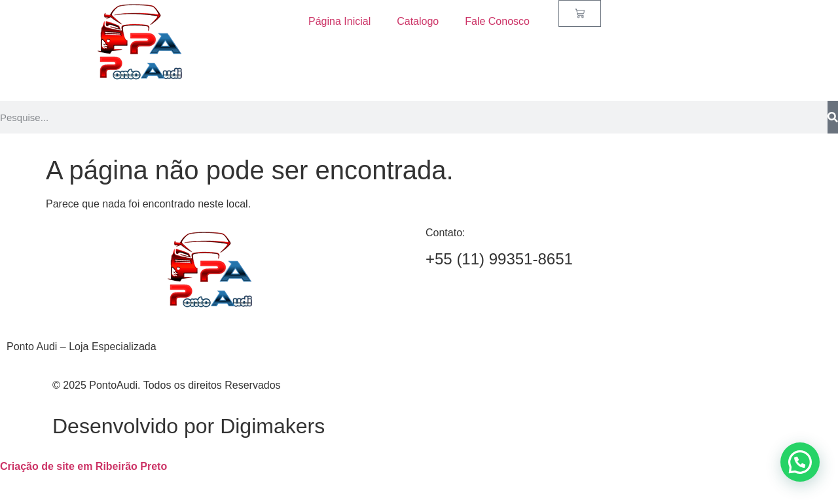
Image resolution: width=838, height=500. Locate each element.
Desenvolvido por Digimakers (188, 426)
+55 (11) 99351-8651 (499, 259)
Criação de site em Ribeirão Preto (83, 466)
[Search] (833, 117)
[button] (800, 462)
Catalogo (418, 21)
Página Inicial (339, 21)
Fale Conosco (497, 21)
